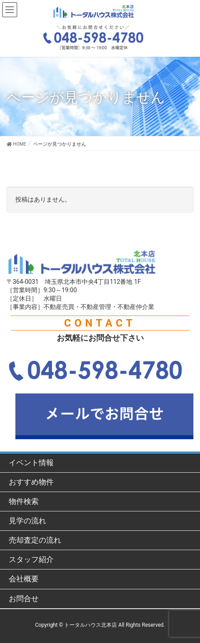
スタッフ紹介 (31, 559)
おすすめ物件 (31, 482)
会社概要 (24, 578)
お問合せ (24, 598)
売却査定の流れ (35, 540)
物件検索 (24, 501)
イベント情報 (31, 462)
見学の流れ (27, 520)
